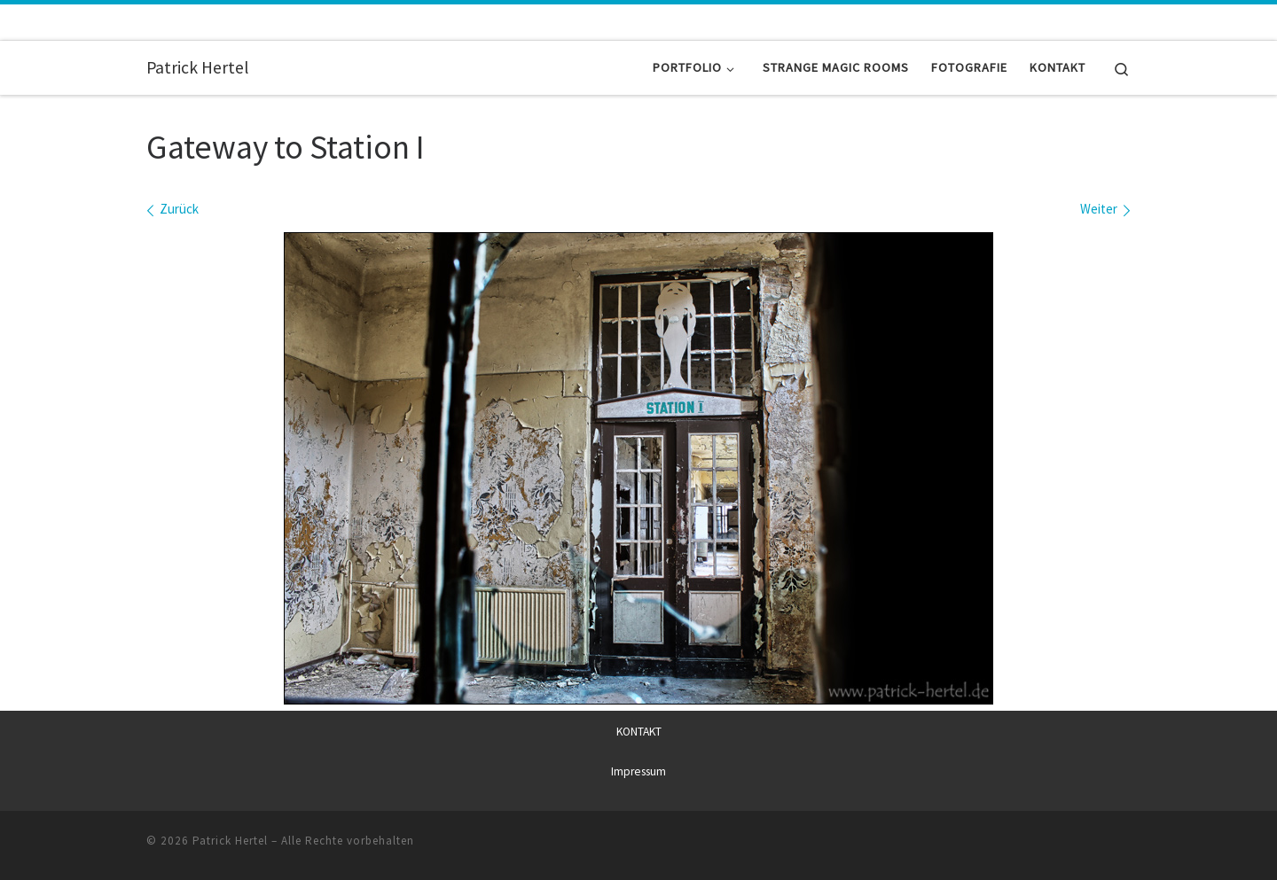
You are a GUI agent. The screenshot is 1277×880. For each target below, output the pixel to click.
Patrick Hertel (230, 839)
